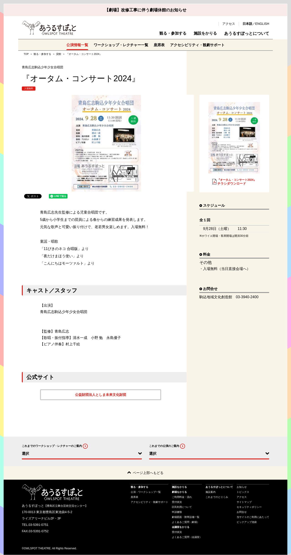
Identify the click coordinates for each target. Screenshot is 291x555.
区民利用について (182, 507)
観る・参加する (170, 33)
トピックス (243, 492)
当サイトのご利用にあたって (253, 517)
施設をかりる (204, 33)
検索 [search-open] (213, 24)
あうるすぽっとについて (246, 33)
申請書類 (177, 512)
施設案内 (211, 492)
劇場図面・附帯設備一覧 (185, 517)
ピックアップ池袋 (247, 522)
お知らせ (242, 487)
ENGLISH (262, 23)
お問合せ (242, 512)
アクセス (228, 23)
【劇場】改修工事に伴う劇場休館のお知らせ (145, 10)
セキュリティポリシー (249, 507)
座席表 (159, 45)
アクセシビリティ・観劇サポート (197, 45)
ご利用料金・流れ (182, 497)
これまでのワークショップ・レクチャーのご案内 (52, 446)
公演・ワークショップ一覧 (146, 492)
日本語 (247, 23)
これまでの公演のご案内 (164, 446)
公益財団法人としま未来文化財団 (100, 395)
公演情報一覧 (77, 45)
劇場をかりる (179, 492)
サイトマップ (244, 502)
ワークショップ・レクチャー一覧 (121, 45)
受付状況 (177, 502)
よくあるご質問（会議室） (187, 537)
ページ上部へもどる (148, 473)
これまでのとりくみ (217, 497)
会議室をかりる (180, 527)
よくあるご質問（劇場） (185, 522)
